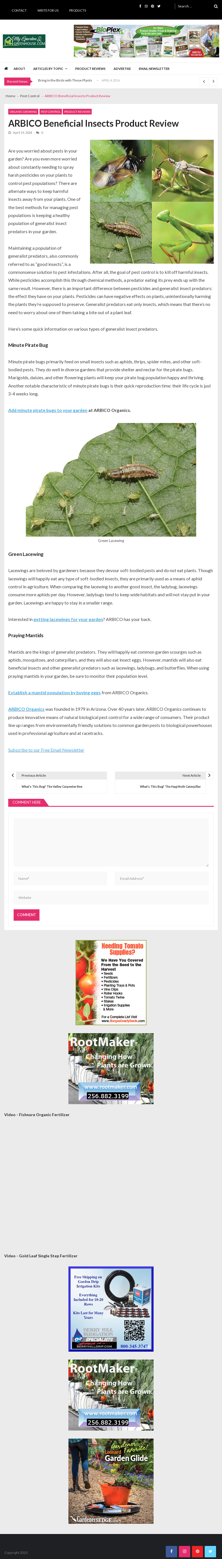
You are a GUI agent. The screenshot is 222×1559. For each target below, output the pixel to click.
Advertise (122, 68)
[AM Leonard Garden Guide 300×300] (111, 1481)
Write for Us (47, 10)
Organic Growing (23, 111)
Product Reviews (90, 68)
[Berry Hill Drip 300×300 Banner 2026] (111, 1309)
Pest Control (50, 111)
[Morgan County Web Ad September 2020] (111, 982)
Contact (19, 10)
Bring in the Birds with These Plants (65, 80)
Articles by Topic (48, 68)
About (19, 68)
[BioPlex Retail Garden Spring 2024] (146, 41)
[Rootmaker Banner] (111, 1068)
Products (77, 10)
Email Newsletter (154, 68)
